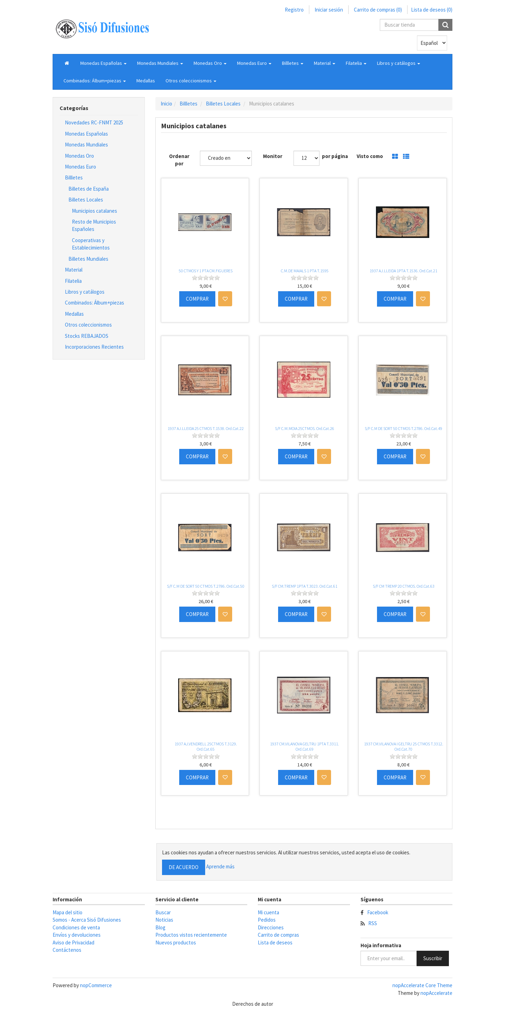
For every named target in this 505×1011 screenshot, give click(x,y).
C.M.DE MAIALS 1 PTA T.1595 (305, 270)
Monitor (272, 156)
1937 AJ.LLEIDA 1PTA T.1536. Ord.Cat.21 (403, 270)
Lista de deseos (275, 942)
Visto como (370, 156)
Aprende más (220, 866)
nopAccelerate (436, 993)
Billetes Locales (85, 199)
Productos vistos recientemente (191, 934)
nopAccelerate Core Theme (422, 985)
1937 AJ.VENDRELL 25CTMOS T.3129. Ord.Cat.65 (206, 746)
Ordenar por (179, 160)
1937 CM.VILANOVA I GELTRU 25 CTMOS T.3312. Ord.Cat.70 (403, 746)
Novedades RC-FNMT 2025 (94, 122)
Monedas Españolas (86, 133)
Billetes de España (88, 188)
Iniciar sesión (329, 9)
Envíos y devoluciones (77, 934)
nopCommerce (96, 985)
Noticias (164, 919)
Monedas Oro (79, 155)
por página (335, 156)
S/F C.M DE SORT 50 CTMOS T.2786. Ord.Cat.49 (403, 428)
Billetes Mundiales (88, 258)
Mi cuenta (268, 912)
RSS (372, 923)
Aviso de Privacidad (73, 942)
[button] (103, 63)
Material (73, 269)
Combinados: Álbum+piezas (94, 302)
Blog (160, 927)
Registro (294, 9)
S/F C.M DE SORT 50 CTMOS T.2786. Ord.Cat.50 (205, 586)
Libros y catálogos (85, 291)
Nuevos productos (175, 942)
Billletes (74, 177)
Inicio (166, 103)
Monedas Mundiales (86, 144)
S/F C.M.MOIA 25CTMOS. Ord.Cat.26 (304, 428)
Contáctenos (67, 950)
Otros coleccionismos (88, 324)
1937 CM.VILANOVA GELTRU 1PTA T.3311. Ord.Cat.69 (304, 746)
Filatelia (73, 281)
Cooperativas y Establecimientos (91, 244)
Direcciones (271, 927)
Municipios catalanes (94, 210)
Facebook (377, 912)
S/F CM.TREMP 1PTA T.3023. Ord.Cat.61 (304, 586)
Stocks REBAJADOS (86, 336)
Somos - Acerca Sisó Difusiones (87, 919)
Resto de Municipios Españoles (94, 225)
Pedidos (267, 919)
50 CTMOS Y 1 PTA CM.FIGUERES (206, 270)
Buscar (163, 912)
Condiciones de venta (76, 927)
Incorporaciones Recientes (94, 346)
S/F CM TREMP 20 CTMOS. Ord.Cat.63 (404, 586)
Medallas (145, 80)
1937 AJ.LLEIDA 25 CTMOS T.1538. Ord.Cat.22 (206, 428)
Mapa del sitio (67, 912)
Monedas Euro (80, 166)
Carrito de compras (278, 934)
